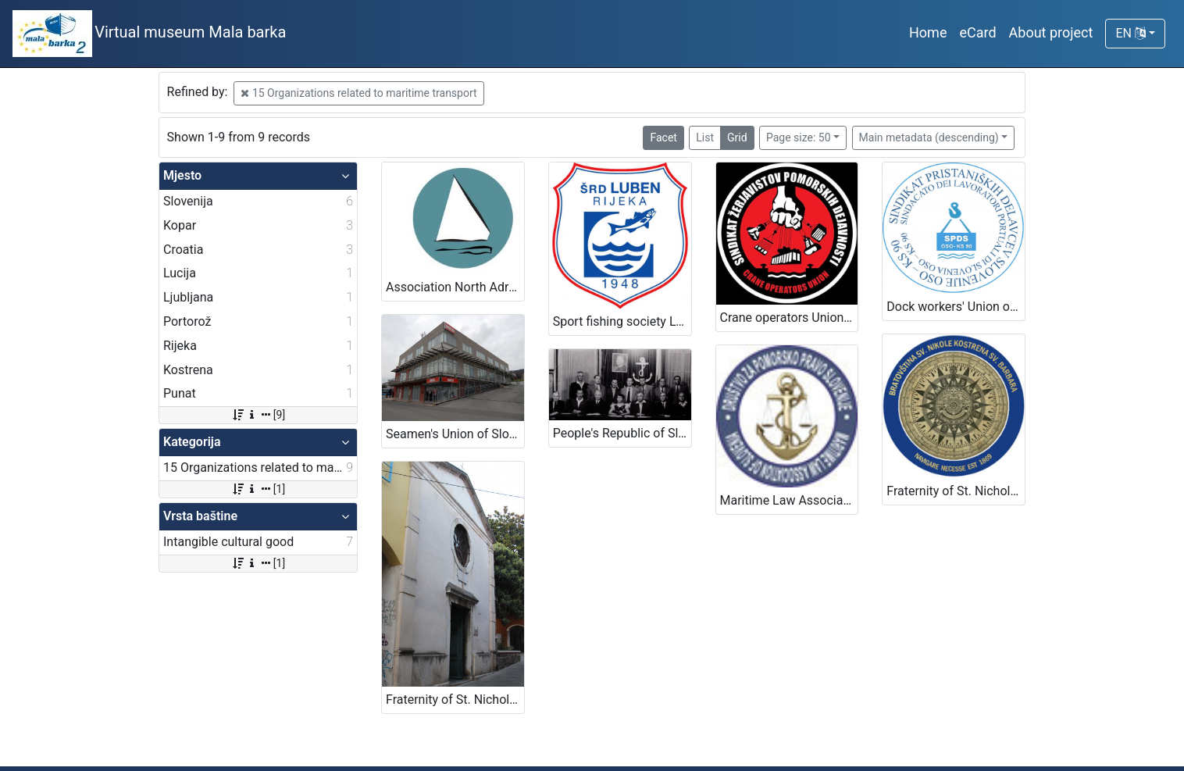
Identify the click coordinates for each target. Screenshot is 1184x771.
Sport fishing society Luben (622, 321)
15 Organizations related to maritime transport (358, 93)
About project (1051, 32)
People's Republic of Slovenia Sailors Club (622, 433)
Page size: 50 (798, 137)
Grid (737, 137)
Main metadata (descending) (929, 137)
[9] (258, 415)
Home (928, 32)
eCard (977, 32)
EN (1130, 33)
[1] (258, 489)
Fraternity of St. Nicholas (954, 491)
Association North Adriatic (455, 287)
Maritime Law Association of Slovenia (789, 500)
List (705, 137)
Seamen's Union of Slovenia (455, 434)
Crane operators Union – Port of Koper (789, 317)
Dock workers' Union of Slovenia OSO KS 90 (955, 306)
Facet (663, 137)
